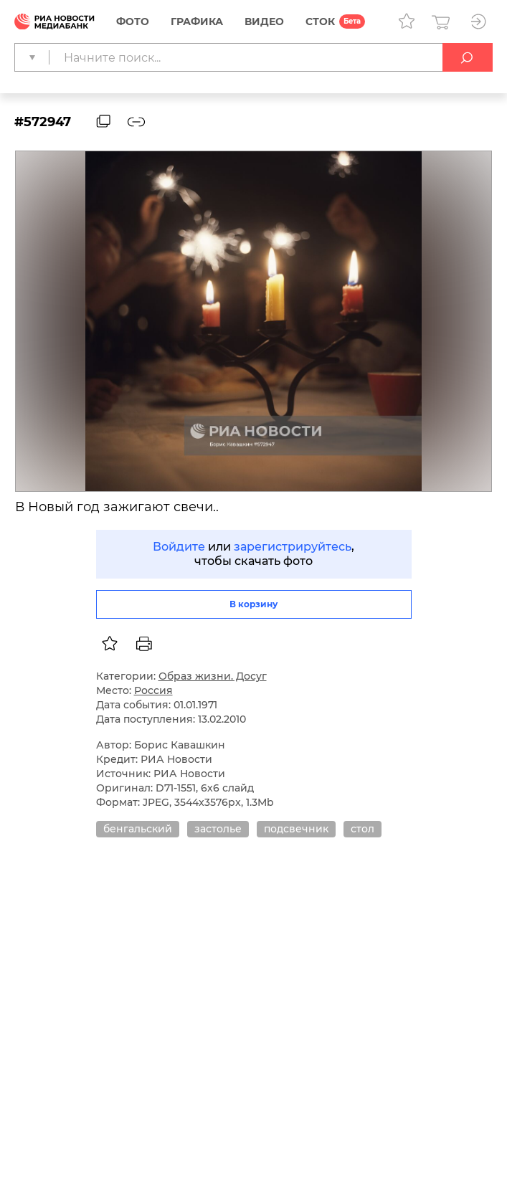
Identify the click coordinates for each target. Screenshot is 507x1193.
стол (362, 828)
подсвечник (296, 828)
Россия (153, 690)
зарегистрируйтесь (292, 546)
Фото (132, 21)
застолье (218, 828)
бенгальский (137, 828)
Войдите (179, 546)
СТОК (320, 21)
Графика (197, 21)
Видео (264, 21)
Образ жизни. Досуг (212, 676)
